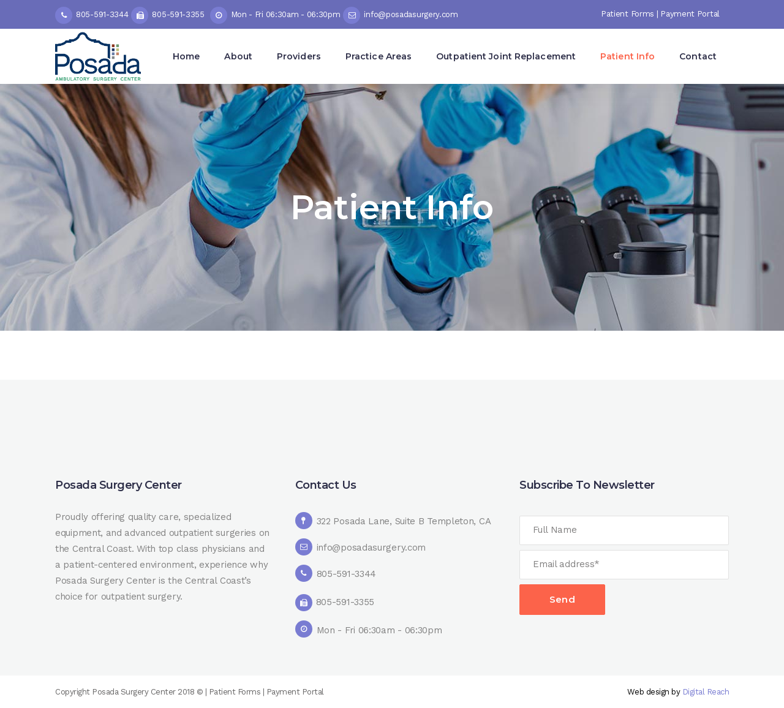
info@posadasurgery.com (411, 14)
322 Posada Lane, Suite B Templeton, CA (404, 521)
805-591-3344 (102, 14)
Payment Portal (690, 13)
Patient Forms (627, 13)
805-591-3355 (178, 14)
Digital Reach (705, 691)
